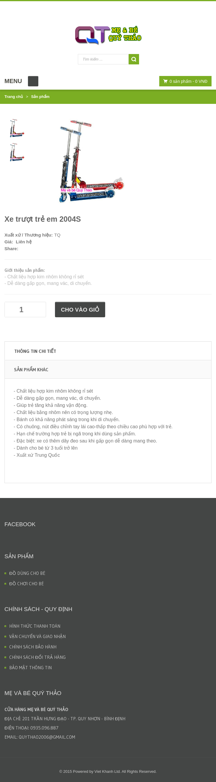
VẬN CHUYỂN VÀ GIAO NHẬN (37, 636)
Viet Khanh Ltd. (107, 771)
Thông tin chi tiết (35, 351)
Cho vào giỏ (80, 310)
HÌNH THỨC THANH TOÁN (34, 626)
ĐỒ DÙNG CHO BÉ (27, 573)
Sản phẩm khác (31, 369)
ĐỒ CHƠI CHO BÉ (26, 583)
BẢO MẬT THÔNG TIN (30, 667)
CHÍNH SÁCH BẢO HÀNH (32, 647)
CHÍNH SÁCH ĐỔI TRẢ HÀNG (37, 657)
